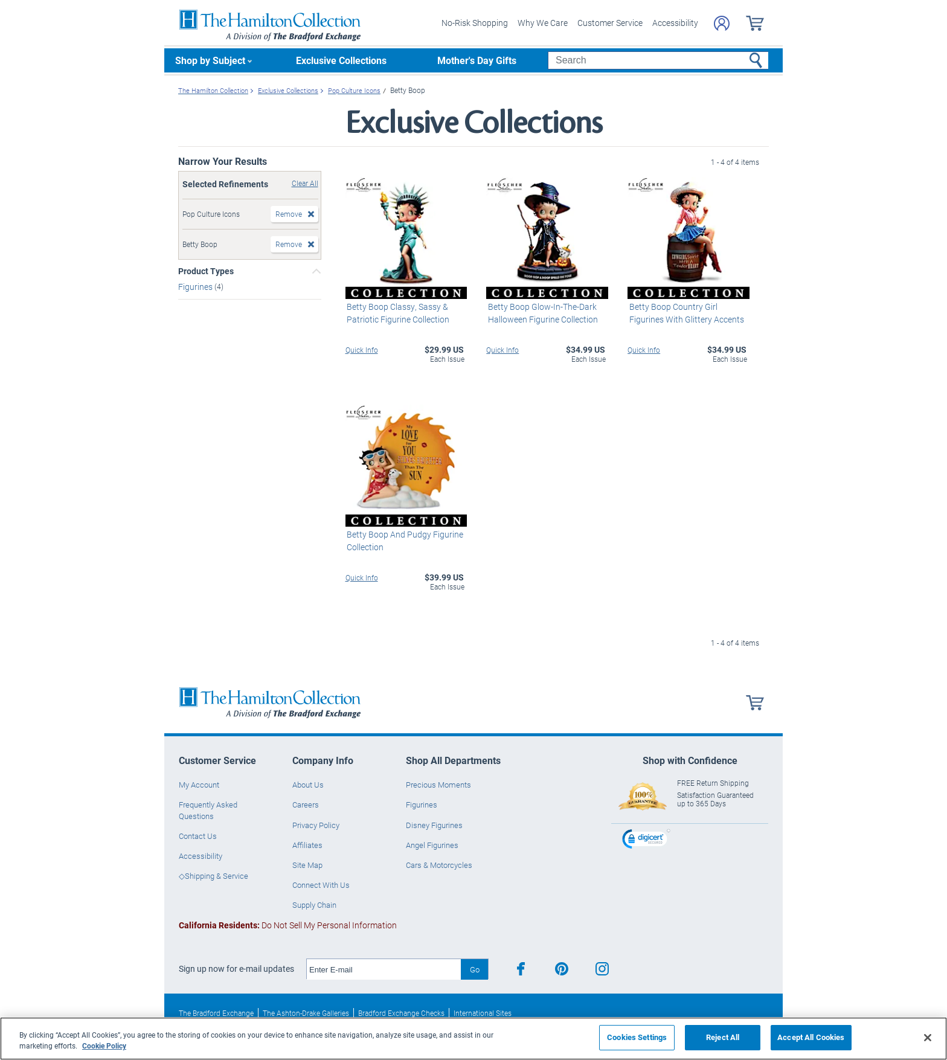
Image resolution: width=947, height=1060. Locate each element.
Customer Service (610, 22)
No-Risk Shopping (474, 22)
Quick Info (361, 349)
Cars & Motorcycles (439, 864)
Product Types (206, 271)
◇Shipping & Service (213, 875)
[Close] (927, 1037)
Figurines (196, 286)
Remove (288, 214)
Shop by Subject (210, 60)
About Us (308, 784)
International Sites (483, 1013)
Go (475, 968)
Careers (305, 804)
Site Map (307, 864)
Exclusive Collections (341, 60)
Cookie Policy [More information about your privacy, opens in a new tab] (104, 1045)
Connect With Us (321, 884)
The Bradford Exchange (216, 1013)
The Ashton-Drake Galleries (306, 1013)
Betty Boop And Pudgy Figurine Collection (403, 540)
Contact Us (198, 835)
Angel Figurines (432, 844)
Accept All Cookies (810, 1037)
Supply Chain (314, 904)
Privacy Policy (315, 824)
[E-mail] (384, 969)
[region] (473, 1038)
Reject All (722, 1037)
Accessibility (675, 22)
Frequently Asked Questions (208, 810)
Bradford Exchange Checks (401, 1013)
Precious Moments (438, 784)
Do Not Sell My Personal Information (288, 925)
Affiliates (307, 844)
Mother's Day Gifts (476, 60)
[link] (646, 840)
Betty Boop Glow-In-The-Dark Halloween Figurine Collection (541, 312)
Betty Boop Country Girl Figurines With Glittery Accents (685, 312)
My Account (199, 784)
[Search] (658, 60)
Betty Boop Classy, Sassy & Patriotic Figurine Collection (396, 312)
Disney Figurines (434, 824)
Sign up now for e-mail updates (236, 969)
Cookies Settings (637, 1037)
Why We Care (543, 22)
